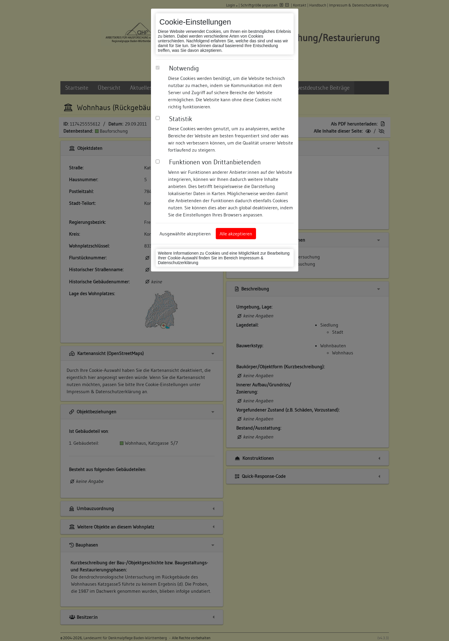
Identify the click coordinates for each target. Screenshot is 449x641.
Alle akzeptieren (236, 234)
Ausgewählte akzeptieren (185, 234)
